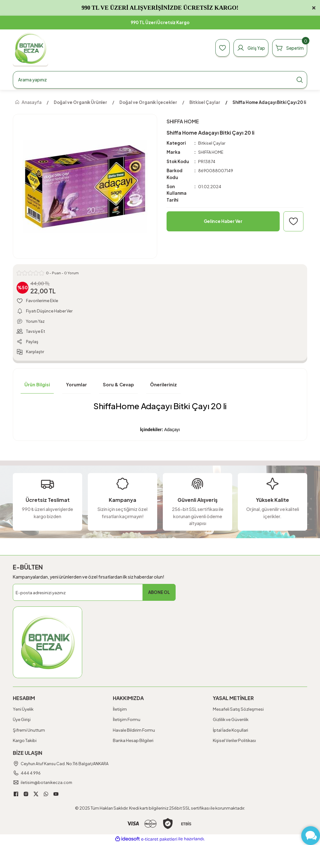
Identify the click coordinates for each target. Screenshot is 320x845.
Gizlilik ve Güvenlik (230, 721)
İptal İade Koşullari (230, 731)
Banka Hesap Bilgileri (133, 741)
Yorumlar (76, 386)
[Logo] (30, 48)
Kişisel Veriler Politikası (234, 741)
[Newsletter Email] (94, 593)
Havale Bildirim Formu (134, 731)
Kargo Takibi (25, 741)
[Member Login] (247, 48)
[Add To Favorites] (293, 221)
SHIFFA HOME (211, 152)
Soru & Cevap (118, 386)
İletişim (120, 710)
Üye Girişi (22, 721)
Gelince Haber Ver (223, 221)
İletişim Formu (126, 721)
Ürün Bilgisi (37, 386)
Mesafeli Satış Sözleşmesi (238, 710)
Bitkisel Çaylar (211, 143)
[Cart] (288, 48)
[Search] (160, 80)
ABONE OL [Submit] (159, 593)
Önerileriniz (163, 386)
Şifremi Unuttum (29, 731)
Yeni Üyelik (23, 710)
